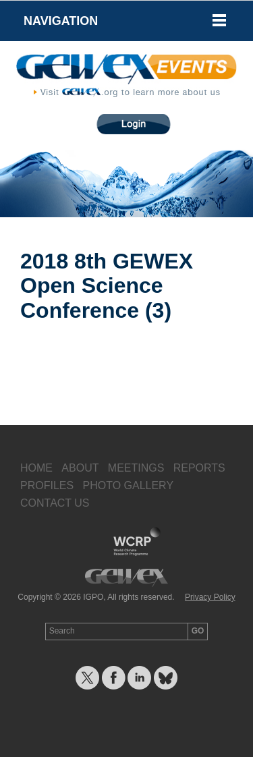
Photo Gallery (127, 485)
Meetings (136, 468)
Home (36, 468)
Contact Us (55, 503)
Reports (199, 468)
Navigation (61, 21)
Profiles (47, 485)
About (80, 468)
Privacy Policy (210, 597)
